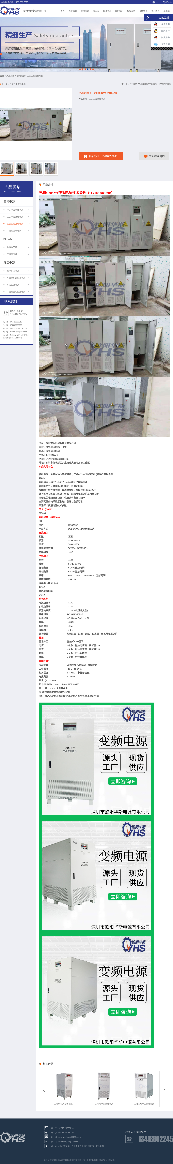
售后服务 (162, 38)
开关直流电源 (18, 285)
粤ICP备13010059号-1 (97, 1160)
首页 (63, 11)
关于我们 (73, 11)
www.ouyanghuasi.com (57, 459)
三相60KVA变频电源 (63, 1104)
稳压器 (96, 11)
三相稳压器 (18, 254)
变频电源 (85, 11)
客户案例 (155, 11)
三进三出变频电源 (18, 84)
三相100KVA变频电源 (144, 1104)
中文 (156, 2)
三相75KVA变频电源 (104, 1104)
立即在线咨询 (154, 156)
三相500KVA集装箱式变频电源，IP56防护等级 (150, 84)
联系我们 (167, 11)
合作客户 (119, 11)
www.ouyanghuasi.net (18, 332)
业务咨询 (162, 24)
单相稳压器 (18, 247)
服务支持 (131, 11)
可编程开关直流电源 (18, 278)
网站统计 (112, 1160)
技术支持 (162, 31)
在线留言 (143, 11)
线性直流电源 (18, 271)
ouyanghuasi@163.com (19, 329)
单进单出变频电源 (18, 210)
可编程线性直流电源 (18, 291)
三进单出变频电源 (18, 217)
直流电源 (107, 11)
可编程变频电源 (18, 230)
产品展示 (10, 76)
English (168, 2)
